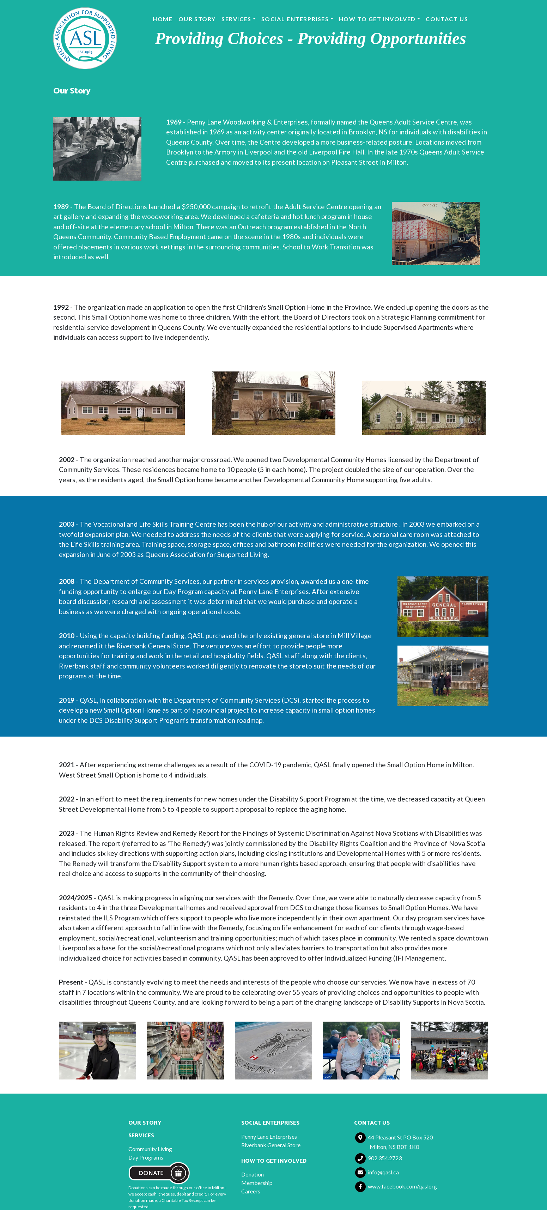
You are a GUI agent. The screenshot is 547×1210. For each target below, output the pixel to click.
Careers (250, 1191)
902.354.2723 (378, 1158)
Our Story (197, 19)
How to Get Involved (377, 19)
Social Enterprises (295, 19)
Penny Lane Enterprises (269, 1136)
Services (236, 19)
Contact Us (447, 19)
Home (162, 19)
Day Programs (145, 1157)
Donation (252, 1174)
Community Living (150, 1148)
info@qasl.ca (377, 1172)
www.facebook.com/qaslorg (396, 1186)
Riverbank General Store (270, 1145)
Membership (257, 1182)
